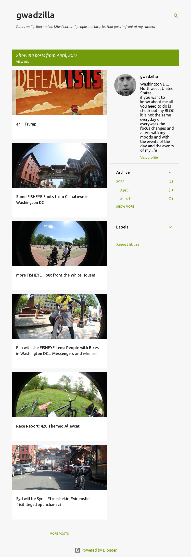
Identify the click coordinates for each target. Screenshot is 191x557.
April (124, 190)
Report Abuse (127, 244)
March (125, 199)
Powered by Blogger (96, 550)
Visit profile (149, 157)
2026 (120, 181)
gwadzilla (35, 15)
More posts (59, 533)
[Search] (176, 16)
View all (22, 61)
